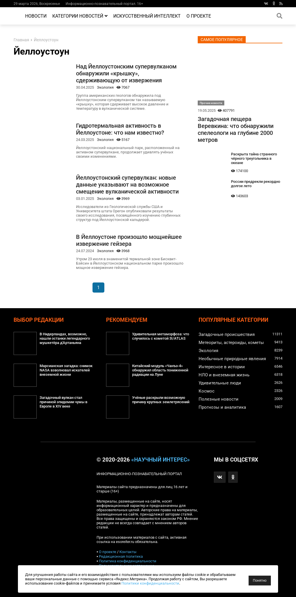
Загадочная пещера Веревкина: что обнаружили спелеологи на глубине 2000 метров (235, 129)
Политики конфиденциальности (150, 583)
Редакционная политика (121, 556)
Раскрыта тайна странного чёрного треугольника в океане (254, 158)
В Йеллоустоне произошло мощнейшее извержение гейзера (129, 240)
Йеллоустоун (46, 40)
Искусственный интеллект (147, 16)
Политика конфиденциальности (127, 561)
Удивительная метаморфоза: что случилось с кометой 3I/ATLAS (160, 336)
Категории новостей (80, 16)
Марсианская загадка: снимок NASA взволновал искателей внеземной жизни (66, 370)
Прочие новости (211, 103)
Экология (105, 87)
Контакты (127, 552)
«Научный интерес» (160, 460)
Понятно (260, 581)
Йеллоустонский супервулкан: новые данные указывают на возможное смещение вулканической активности (127, 184)
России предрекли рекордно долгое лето (255, 183)
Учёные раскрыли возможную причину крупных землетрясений (160, 399)
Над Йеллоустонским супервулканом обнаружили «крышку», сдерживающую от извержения (126, 73)
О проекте (198, 16)
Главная (21, 40)
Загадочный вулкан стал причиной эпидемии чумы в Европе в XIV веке (63, 401)
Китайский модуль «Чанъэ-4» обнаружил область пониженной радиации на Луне (160, 370)
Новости (36, 16)
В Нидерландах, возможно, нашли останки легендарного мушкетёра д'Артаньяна (65, 338)
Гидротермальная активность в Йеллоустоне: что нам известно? (120, 129)
